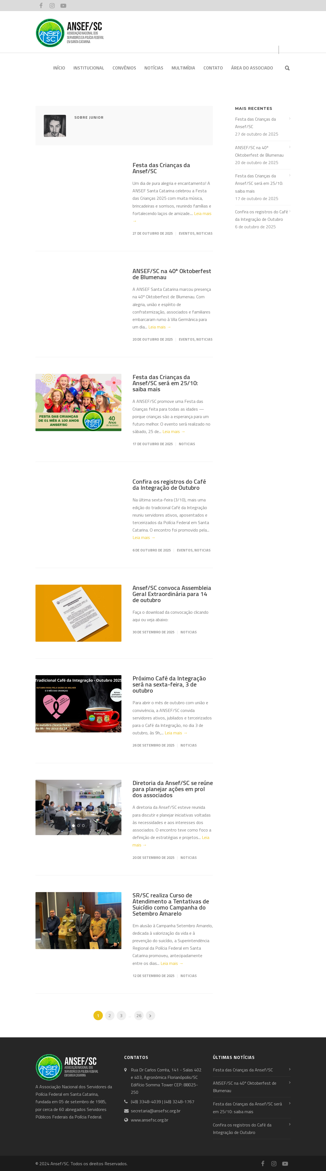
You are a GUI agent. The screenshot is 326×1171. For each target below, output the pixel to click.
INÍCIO (59, 67)
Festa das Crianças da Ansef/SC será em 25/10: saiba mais (165, 383)
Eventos (187, 233)
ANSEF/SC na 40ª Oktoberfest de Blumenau (172, 274)
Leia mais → (159, 326)
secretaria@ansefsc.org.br (155, 1110)
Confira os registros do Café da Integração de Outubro (169, 484)
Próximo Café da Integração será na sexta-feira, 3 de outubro (169, 684)
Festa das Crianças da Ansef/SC (161, 168)
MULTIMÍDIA (183, 67)
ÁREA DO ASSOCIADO (252, 67)
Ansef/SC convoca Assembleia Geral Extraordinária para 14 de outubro (172, 594)
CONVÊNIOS (124, 67)
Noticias (204, 233)
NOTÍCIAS (153, 67)
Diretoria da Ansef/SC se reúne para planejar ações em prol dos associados (173, 789)
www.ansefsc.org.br (149, 1119)
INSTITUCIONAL (88, 67)
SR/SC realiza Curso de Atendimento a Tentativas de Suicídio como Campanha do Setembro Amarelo (171, 904)
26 (138, 1015)
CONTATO (213, 67)
